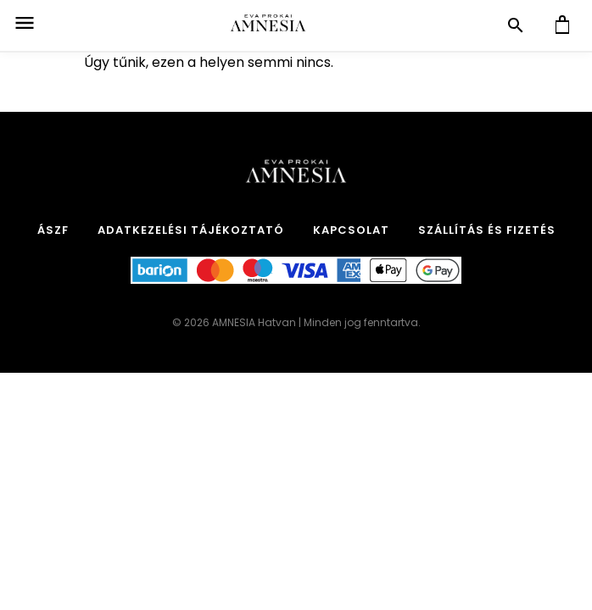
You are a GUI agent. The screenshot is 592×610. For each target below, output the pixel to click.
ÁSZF (53, 230)
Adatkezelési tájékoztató (191, 230)
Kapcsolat (351, 230)
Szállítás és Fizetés (487, 230)
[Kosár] (562, 25)
